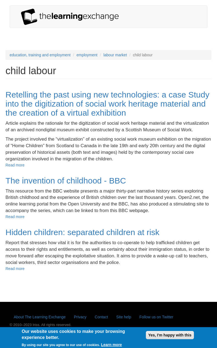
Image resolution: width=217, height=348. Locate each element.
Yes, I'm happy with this (169, 336)
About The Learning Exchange (40, 317)
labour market (115, 55)
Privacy (80, 317)
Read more (14, 165)
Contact (101, 317)
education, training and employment (40, 55)
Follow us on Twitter (156, 317)
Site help (123, 317)
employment (86, 55)
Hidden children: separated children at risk (82, 232)
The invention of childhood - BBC (65, 180)
